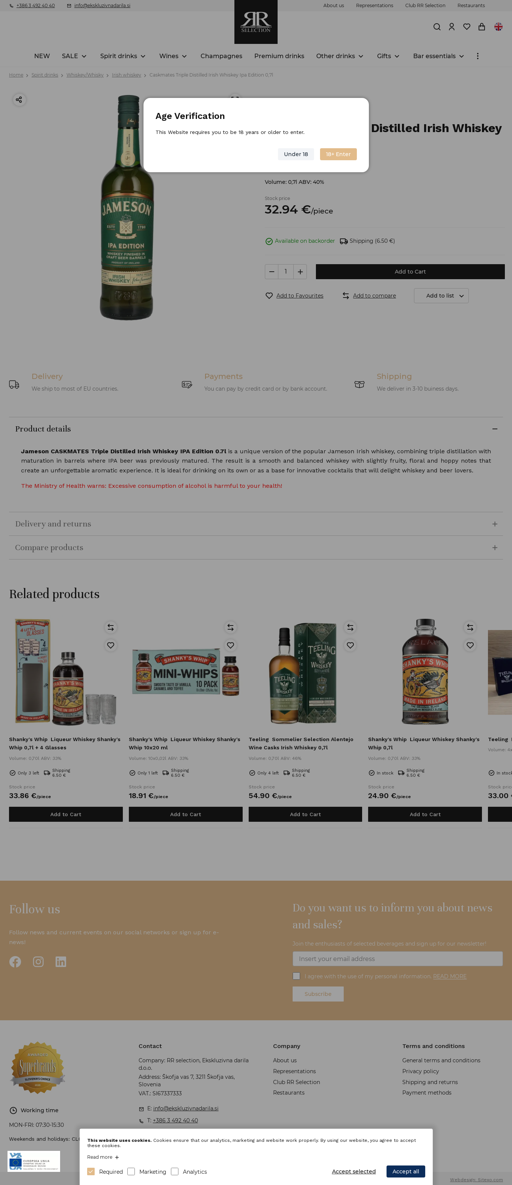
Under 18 (296, 154)
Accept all (406, 1171)
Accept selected (354, 1171)
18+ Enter (338, 154)
